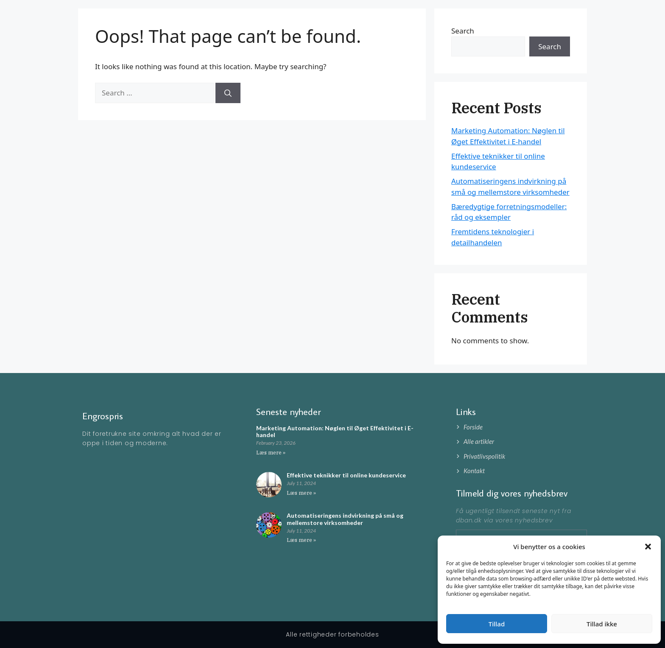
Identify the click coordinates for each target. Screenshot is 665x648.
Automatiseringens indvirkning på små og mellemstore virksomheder (345, 519)
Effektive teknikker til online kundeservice (346, 475)
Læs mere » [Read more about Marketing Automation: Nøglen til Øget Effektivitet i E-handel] (270, 452)
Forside (521, 21)
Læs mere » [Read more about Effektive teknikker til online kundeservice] (301, 493)
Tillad (497, 624)
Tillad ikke (602, 624)
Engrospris (123, 21)
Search (549, 46)
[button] (648, 546)
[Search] (227, 93)
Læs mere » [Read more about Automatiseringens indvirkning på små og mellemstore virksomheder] (301, 540)
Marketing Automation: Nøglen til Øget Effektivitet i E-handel (335, 431)
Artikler (553, 21)
